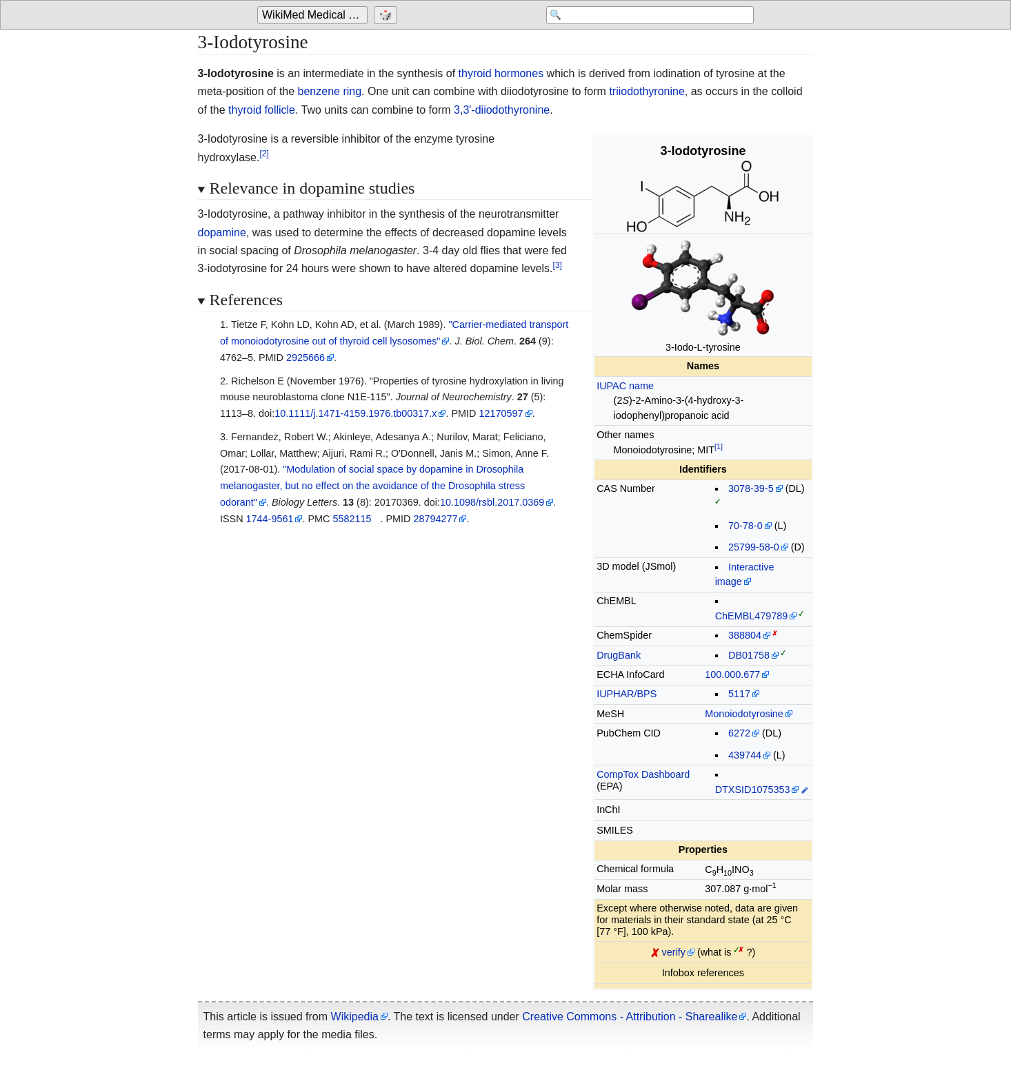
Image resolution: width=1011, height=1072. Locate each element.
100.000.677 (732, 674)
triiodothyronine (646, 91)
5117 (739, 693)
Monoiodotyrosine (744, 713)
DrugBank (619, 655)
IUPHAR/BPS (627, 693)
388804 (744, 635)
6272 (739, 733)
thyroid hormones (501, 73)
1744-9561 (270, 518)
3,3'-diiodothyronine (502, 110)
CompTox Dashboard (643, 774)
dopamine (222, 232)
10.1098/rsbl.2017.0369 (492, 502)
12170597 (501, 413)
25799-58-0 (753, 547)
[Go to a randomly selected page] (387, 15)
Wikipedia (355, 1016)
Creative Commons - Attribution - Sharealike (629, 1016)
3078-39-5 (751, 488)
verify (673, 952)
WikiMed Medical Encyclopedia (315, 15)
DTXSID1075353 (752, 789)
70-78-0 (745, 525)
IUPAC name (625, 385)
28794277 (435, 518)
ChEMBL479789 (751, 615)
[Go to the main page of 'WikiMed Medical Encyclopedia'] (314, 15)
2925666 (305, 357)
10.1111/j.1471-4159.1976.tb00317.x (355, 413)
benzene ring (330, 91)
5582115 (351, 518)
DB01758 (749, 655)
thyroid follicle (261, 110)
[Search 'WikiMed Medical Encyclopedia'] (643, 15)
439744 (744, 755)
